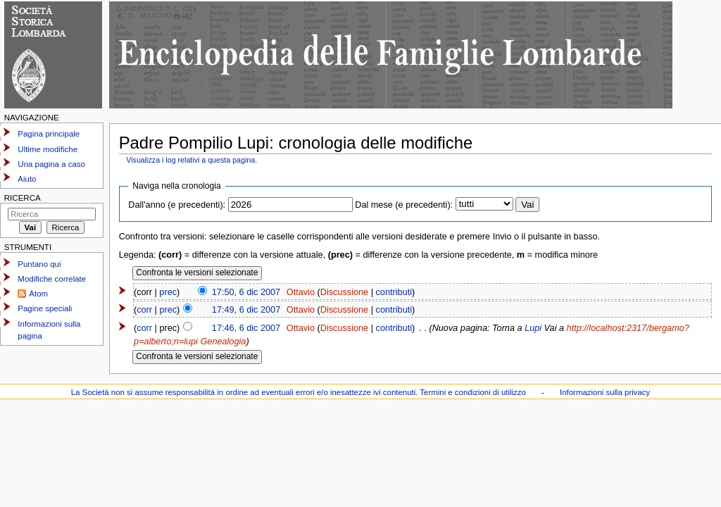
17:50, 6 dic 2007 (246, 292)
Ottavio (301, 292)
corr (144, 310)
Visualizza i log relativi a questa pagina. (191, 160)
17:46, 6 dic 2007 (246, 328)
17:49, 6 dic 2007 (246, 310)
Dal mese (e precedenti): (404, 205)
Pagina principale (49, 134)
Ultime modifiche (47, 149)
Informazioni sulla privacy (605, 392)
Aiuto (27, 179)
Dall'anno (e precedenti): (176, 205)
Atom (38, 293)
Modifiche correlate (52, 279)
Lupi (533, 328)
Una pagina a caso (51, 164)
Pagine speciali (45, 308)
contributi (394, 292)
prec (168, 292)
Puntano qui (39, 264)
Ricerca (22, 198)
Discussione (344, 292)
